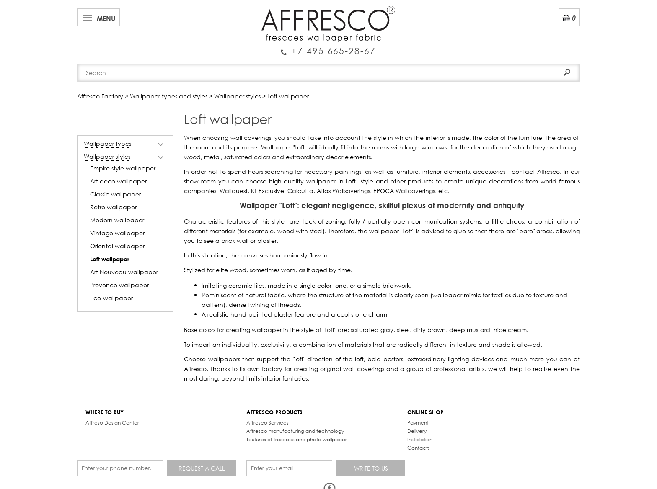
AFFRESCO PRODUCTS (274, 412)
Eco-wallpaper (111, 298)
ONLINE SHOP (425, 412)
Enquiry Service (328, 47)
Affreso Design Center (112, 422)
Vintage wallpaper (117, 233)
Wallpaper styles (107, 156)
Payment (418, 422)
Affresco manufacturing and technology (295, 431)
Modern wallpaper (117, 220)
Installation (419, 439)
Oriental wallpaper (117, 246)
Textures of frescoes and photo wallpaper (296, 439)
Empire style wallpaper (122, 168)
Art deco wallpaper (118, 181)
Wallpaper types (107, 143)
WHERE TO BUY (104, 412)
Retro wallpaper (113, 207)
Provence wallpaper (119, 285)
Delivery (417, 431)
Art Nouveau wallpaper (124, 272)
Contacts (418, 447)
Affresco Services (267, 422)
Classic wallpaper (115, 194)
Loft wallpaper (109, 259)
